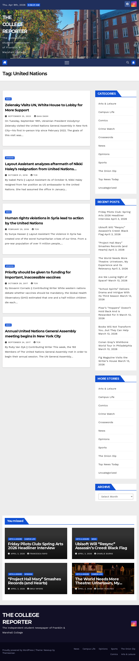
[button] (127, 62)
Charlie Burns (103, 554)
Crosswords (105, 137)
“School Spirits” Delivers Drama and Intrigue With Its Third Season (114, 292)
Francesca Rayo (37, 554)
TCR (34, 175)
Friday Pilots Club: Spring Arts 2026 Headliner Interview (114, 215)
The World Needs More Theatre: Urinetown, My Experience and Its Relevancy (102, 583)
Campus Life (106, 112)
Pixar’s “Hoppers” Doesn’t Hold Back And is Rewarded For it (114, 311)
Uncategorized (107, 187)
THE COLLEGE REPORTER (14, 24)
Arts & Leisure (107, 103)
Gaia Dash (41, 116)
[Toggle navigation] (67, 62)
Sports (102, 162)
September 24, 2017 (19, 342)
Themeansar (8, 653)
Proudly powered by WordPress (18, 650)
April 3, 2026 (18, 554)
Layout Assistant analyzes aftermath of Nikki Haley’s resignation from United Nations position (43, 169)
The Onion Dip (107, 170)
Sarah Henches (104, 589)
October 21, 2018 (18, 175)
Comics (103, 120)
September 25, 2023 (20, 116)
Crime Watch (106, 128)
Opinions (10, 158)
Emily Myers (35, 589)
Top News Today (108, 179)
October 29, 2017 (18, 283)
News (8, 99)
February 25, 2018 (19, 229)
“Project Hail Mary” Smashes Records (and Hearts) (112, 246)
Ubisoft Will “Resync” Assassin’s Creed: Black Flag (113, 231)
